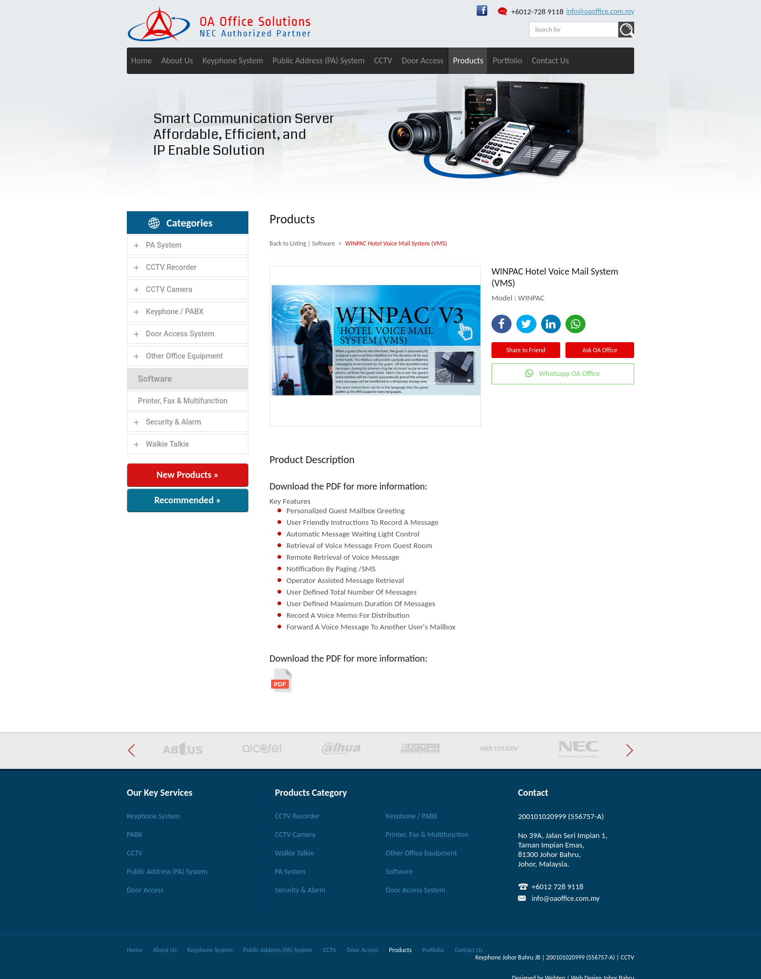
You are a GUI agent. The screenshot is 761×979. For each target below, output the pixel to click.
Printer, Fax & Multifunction (183, 401)
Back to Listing (288, 243)
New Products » (187, 475)
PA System (164, 245)
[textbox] (573, 29)
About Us (177, 60)
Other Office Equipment (184, 356)
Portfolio (507, 60)
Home (141, 60)
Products (468, 60)
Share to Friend (525, 350)
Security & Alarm (173, 422)
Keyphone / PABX (174, 311)
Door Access (422, 60)
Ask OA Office (599, 350)
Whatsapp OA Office (569, 373)
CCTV (383, 60)
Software (155, 379)
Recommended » (187, 500)
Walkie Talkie (167, 444)
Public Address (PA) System (319, 60)
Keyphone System (232, 60)
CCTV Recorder (171, 267)
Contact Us (550, 60)
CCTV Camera (169, 289)
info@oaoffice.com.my (600, 11)
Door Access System (180, 334)
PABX (134, 834)
